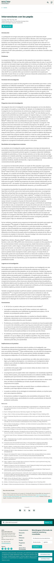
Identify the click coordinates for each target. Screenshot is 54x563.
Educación (22, 532)
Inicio (20, 545)
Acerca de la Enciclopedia (22, 548)
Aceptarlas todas (45, 558)
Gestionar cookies (6, 560)
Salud (20, 535)
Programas (22, 542)
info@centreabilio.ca (6, 543)
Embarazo (21, 537)
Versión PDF (7, 26)
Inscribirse (37, 546)
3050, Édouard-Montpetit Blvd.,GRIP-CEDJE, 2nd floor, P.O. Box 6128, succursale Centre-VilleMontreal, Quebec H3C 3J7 (9, 536)
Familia (21, 540)
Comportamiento (23, 530)
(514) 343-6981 (7, 541)
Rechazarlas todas (45, 554)
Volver (4, 7)
